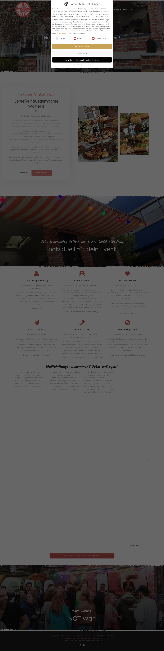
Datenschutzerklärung (76, 31)
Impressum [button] (93, 65)
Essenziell (61, 38)
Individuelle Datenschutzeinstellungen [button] (82, 60)
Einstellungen (62, 33)
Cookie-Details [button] (71, 65)
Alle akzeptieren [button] (82, 46)
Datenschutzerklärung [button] (83, 65)
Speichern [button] (82, 53)
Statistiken (79, 38)
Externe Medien (99, 38)
